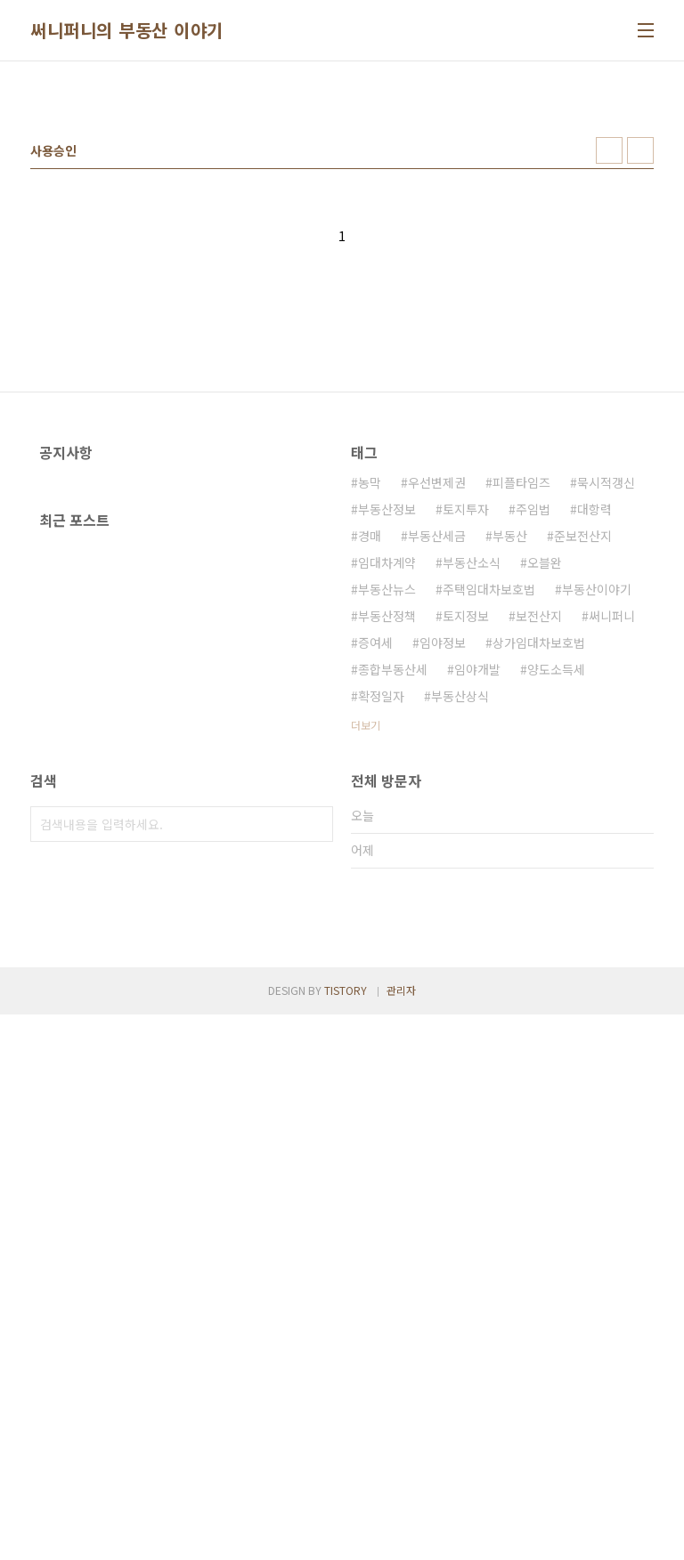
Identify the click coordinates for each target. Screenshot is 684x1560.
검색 (315, 1120)
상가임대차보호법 (539, 892)
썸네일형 (609, 399)
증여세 (375, 892)
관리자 (401, 1535)
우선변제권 (437, 731)
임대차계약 (387, 811)
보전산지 (539, 865)
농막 (369, 731)
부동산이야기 (596, 838)
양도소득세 (556, 918)
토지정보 (466, 865)
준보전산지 (583, 785)
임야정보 (442, 892)
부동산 (510, 785)
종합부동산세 (393, 918)
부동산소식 (472, 811)
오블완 (544, 811)
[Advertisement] (342, 212)
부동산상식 (460, 945)
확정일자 (381, 945)
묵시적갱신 (606, 731)
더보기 (365, 974)
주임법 (533, 758)
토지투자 (466, 758)
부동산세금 (437, 785)
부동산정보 (387, 758)
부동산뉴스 (387, 838)
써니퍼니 (612, 865)
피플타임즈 (521, 731)
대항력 (594, 758)
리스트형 (640, 399)
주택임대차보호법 (489, 838)
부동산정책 (387, 865)
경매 (369, 785)
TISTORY (345, 1535)
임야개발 (477, 918)
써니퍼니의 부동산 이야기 (127, 30)
